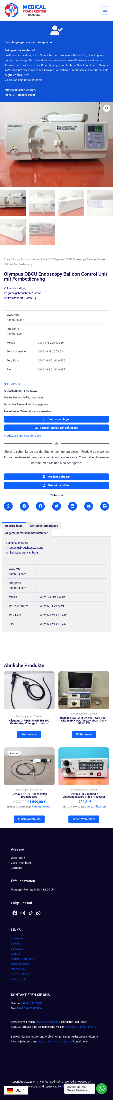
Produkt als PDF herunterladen (22, 435)
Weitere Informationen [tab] (44, 525)
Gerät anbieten (20, 963)
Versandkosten (41, 806)
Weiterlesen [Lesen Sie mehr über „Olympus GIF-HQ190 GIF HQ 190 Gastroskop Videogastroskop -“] (29, 734)
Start (7, 259)
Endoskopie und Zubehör (36, 259)
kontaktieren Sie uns (47, 1021)
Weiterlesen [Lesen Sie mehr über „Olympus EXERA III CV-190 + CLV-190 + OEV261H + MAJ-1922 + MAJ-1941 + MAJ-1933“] (83, 734)
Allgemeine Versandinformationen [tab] (26, 533)
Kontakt (16, 953)
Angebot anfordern (22, 958)
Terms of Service (21, 974)
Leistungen (17, 948)
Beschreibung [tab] (13, 525)
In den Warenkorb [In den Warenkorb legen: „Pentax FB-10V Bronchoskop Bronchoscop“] (29, 819)
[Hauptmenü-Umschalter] (105, 10)
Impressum (18, 969)
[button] (106, 108)
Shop (15, 259)
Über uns (16, 943)
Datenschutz (18, 979)
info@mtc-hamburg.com (80, 1026)
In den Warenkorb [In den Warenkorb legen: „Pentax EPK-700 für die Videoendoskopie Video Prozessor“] (84, 819)
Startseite (17, 938)
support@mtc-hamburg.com (55, 1041)
